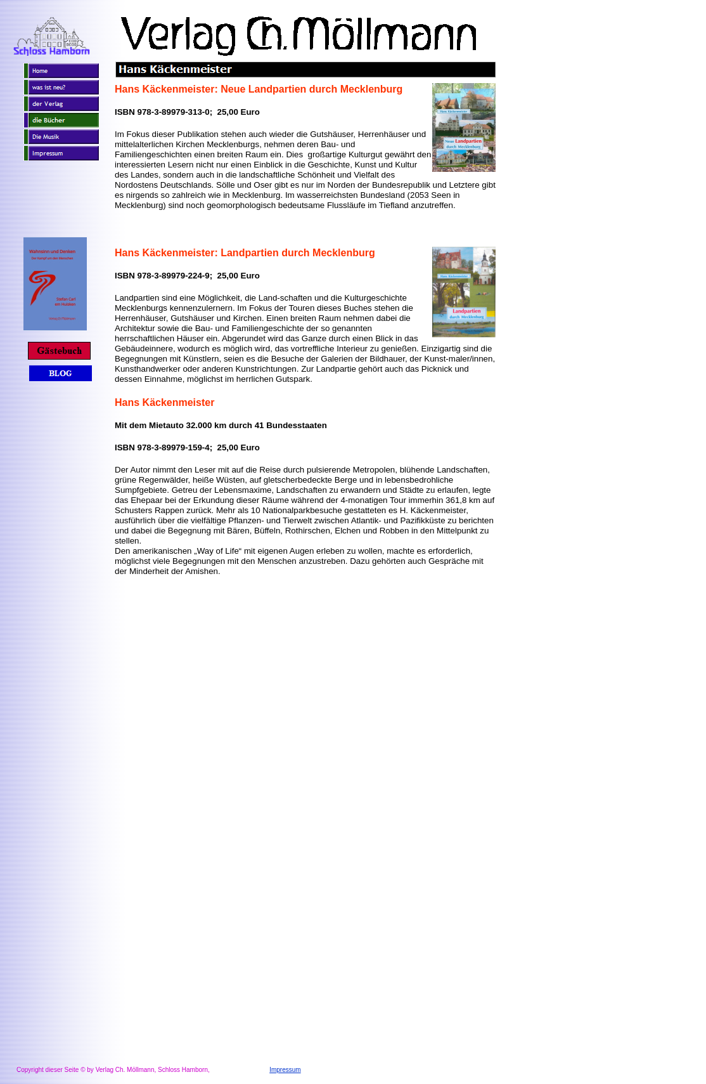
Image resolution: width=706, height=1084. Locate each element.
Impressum (284, 1069)
